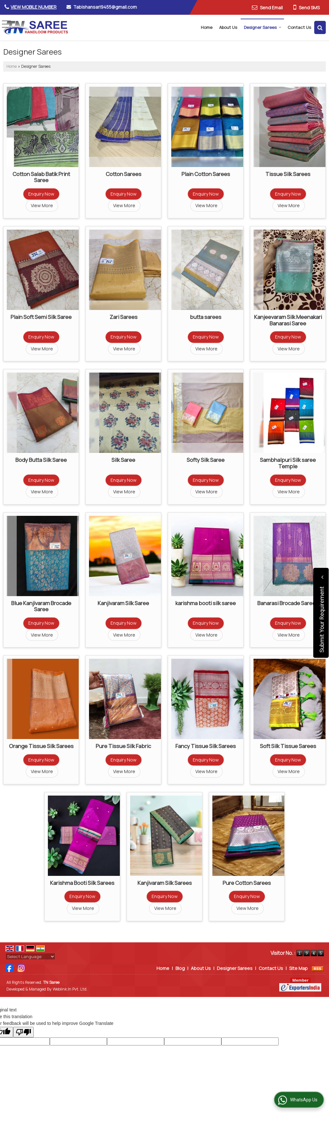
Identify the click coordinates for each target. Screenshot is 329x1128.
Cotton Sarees (123, 174)
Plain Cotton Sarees (206, 174)
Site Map (298, 968)
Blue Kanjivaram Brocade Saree (41, 606)
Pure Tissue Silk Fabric (123, 746)
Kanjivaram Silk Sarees (165, 882)
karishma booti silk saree (205, 603)
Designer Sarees (262, 27)
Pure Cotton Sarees (247, 882)
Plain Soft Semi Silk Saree (41, 317)
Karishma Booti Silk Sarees (82, 882)
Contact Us (299, 27)
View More (42, 205)
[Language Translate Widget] (30, 956)
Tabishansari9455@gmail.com (105, 7)
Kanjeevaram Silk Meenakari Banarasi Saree (288, 320)
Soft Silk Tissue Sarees (288, 746)
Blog (180, 968)
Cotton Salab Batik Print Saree (41, 177)
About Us (228, 27)
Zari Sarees (124, 317)
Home (206, 27)
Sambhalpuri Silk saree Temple (288, 463)
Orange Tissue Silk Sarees (41, 746)
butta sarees (205, 317)
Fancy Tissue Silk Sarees (205, 746)
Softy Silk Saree (206, 459)
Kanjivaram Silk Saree (123, 603)
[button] (34, 7)
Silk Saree (123, 459)
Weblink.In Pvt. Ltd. (70, 989)
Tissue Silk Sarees (287, 174)
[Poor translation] (23, 1032)
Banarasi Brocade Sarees (287, 603)
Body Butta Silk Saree (41, 459)
